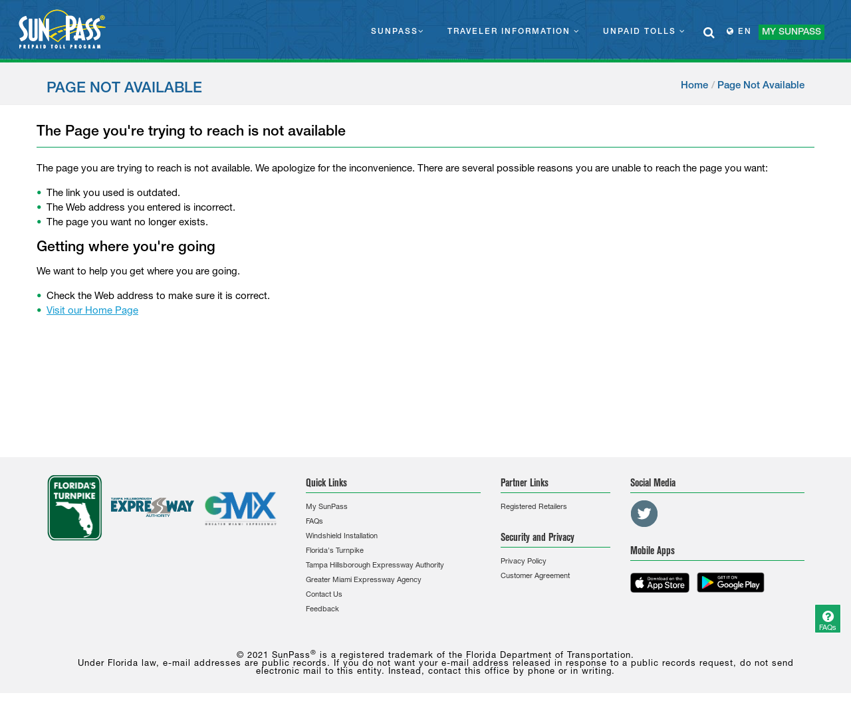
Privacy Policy (524, 561)
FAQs (314, 522)
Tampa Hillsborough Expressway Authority (375, 565)
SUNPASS (398, 31)
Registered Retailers (534, 507)
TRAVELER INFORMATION (513, 31)
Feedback (322, 609)
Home (694, 85)
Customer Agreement (535, 576)
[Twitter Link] (644, 514)
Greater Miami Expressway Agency (364, 580)
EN (739, 31)
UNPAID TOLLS (644, 31)
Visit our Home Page (92, 311)
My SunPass (327, 507)
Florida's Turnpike (335, 551)
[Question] (827, 618)
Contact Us (324, 595)
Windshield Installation (342, 536)
